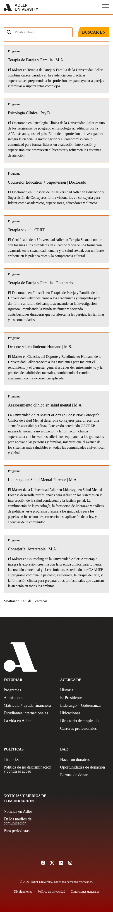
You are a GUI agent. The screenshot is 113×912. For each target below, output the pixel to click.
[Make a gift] (85, 759)
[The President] (85, 698)
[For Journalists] (28, 831)
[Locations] (85, 713)
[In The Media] (28, 821)
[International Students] (28, 713)
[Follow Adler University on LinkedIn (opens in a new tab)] (61, 863)
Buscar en (94, 32)
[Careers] (85, 728)
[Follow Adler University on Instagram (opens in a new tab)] (70, 863)
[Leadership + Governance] (85, 705)
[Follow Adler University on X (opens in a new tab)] (52, 863)
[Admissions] (28, 698)
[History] (85, 690)
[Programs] (28, 690)
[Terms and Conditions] (85, 891)
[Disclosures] (23, 891)
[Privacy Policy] (51, 891)
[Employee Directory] (85, 721)
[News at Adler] (28, 811)
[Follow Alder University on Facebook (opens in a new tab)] (43, 863)
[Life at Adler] (28, 721)
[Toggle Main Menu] (105, 7)
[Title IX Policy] (28, 759)
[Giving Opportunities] (85, 767)
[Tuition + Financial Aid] (28, 705)
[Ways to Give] (85, 775)
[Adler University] (21, 7)
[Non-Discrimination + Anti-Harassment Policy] (28, 769)
